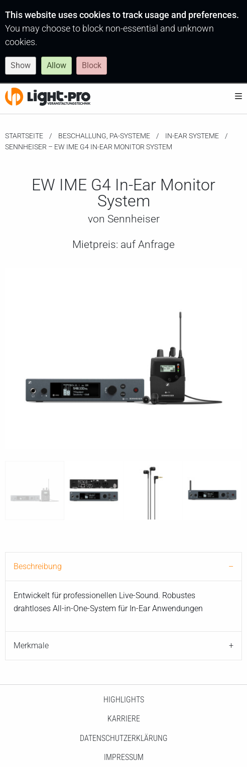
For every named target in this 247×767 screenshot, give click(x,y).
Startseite (24, 136)
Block (91, 65)
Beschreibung (38, 566)
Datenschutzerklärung (124, 738)
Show (21, 65)
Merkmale (31, 645)
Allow (56, 65)
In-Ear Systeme (192, 136)
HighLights (123, 699)
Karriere (123, 718)
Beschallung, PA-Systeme (104, 136)
